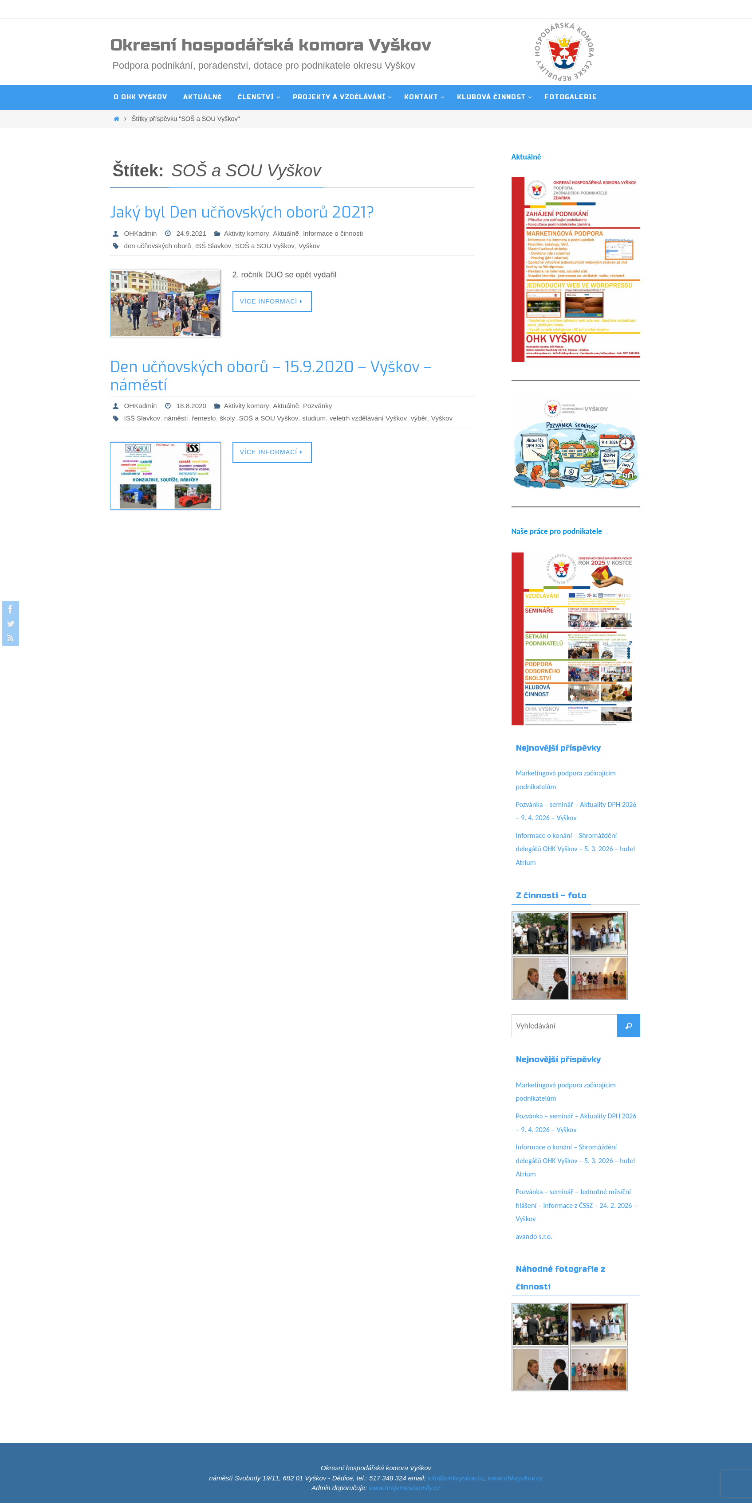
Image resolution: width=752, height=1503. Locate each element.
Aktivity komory (251, 233)
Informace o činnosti (342, 233)
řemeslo (207, 418)
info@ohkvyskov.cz (456, 1478)
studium (322, 418)
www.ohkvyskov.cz (515, 1478)
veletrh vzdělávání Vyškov (379, 418)
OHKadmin (141, 233)
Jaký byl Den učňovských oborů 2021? (242, 212)
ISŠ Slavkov (218, 245)
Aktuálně (292, 233)
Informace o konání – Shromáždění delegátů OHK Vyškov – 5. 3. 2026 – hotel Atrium (573, 848)
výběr (432, 418)
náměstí (178, 418)
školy (232, 418)
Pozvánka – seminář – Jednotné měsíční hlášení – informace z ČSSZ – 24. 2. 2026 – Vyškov (575, 1205)
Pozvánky (325, 405)
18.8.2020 (194, 405)
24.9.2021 (194, 233)
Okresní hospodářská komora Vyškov (270, 45)
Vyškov (318, 245)
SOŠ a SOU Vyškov (272, 245)
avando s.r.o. (536, 1236)
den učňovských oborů (159, 245)
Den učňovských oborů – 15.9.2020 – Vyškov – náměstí (271, 376)
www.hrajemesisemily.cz (404, 1487)
